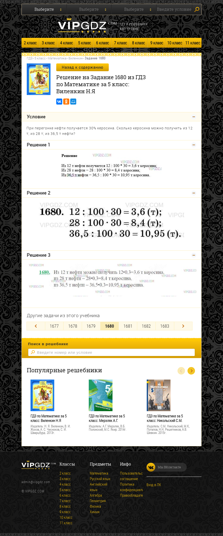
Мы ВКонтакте (163, 466)
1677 (54, 325)
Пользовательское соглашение (134, 475)
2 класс (30, 43)
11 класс (192, 43)
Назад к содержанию (82, 67)
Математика (57, 58)
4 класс (66, 43)
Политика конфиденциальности (136, 486)
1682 (146, 325)
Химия (95, 510)
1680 (109, 325)
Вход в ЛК (153, 483)
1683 (164, 325)
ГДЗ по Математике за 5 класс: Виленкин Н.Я (48, 417)
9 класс (156, 43)
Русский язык (100, 477)
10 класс (174, 43)
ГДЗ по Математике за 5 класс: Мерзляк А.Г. (107, 417)
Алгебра (96, 494)
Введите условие (174, 9)
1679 (91, 325)
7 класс (120, 43)
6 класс (102, 43)
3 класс (48, 43)
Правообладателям (134, 494)
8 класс (138, 43)
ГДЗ (29, 58)
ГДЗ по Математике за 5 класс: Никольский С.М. (165, 417)
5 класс (84, 43)
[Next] (183, 325)
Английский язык (98, 486)
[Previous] (36, 325)
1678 (72, 325)
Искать (196, 9)
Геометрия (98, 499)
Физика (95, 505)
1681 (128, 325)
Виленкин (75, 58)
